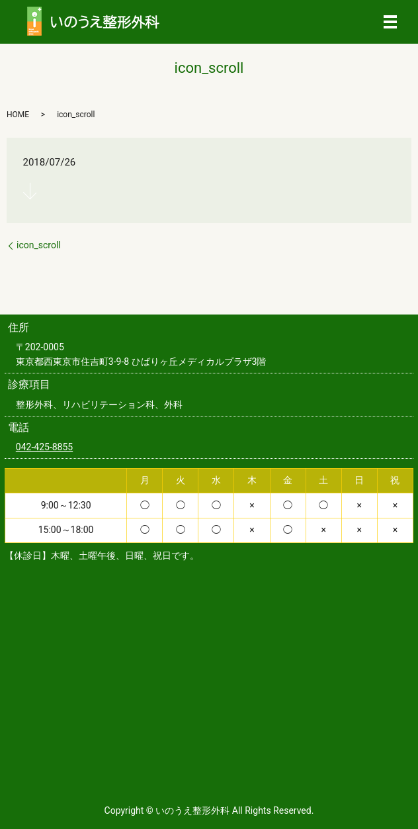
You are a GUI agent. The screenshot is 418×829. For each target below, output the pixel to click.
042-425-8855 (44, 447)
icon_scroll (39, 245)
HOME (18, 114)
